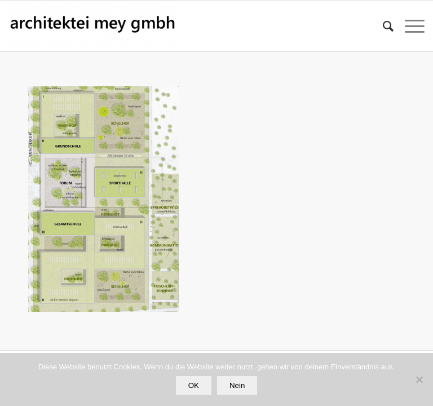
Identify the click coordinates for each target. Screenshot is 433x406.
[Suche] (383, 26)
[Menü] (409, 26)
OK (193, 385)
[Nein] (419, 379)
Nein (237, 385)
